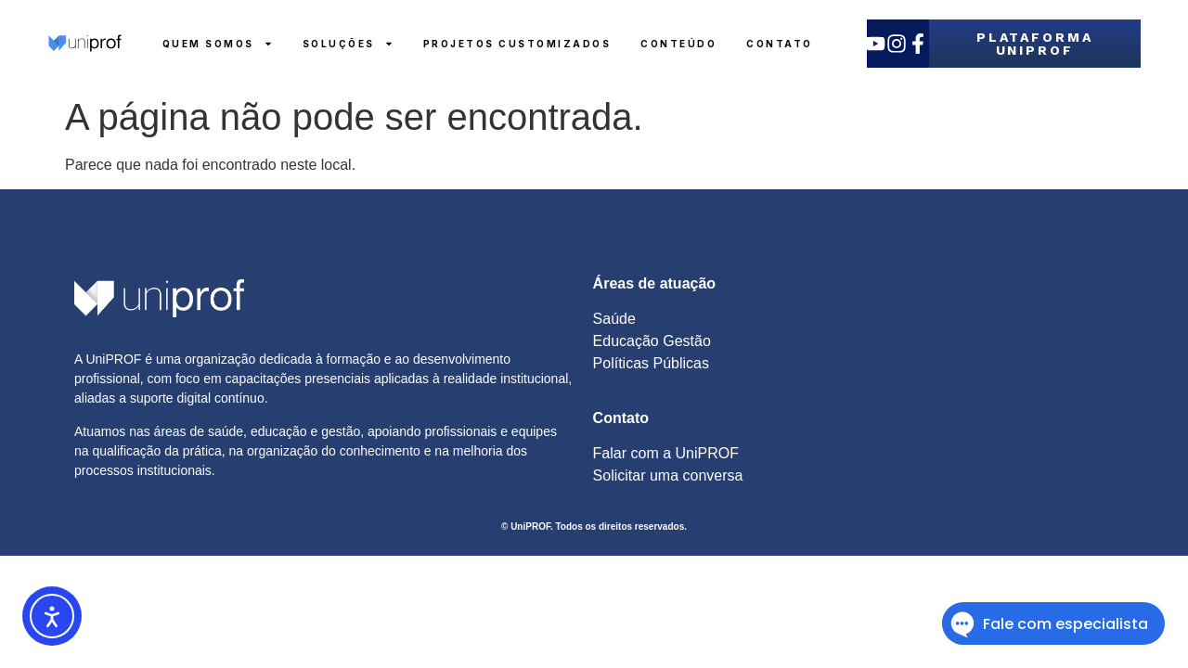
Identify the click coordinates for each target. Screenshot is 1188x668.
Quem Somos (217, 44)
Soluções (348, 44)
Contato (779, 43)
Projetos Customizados (517, 43)
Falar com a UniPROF (666, 453)
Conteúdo (678, 43)
